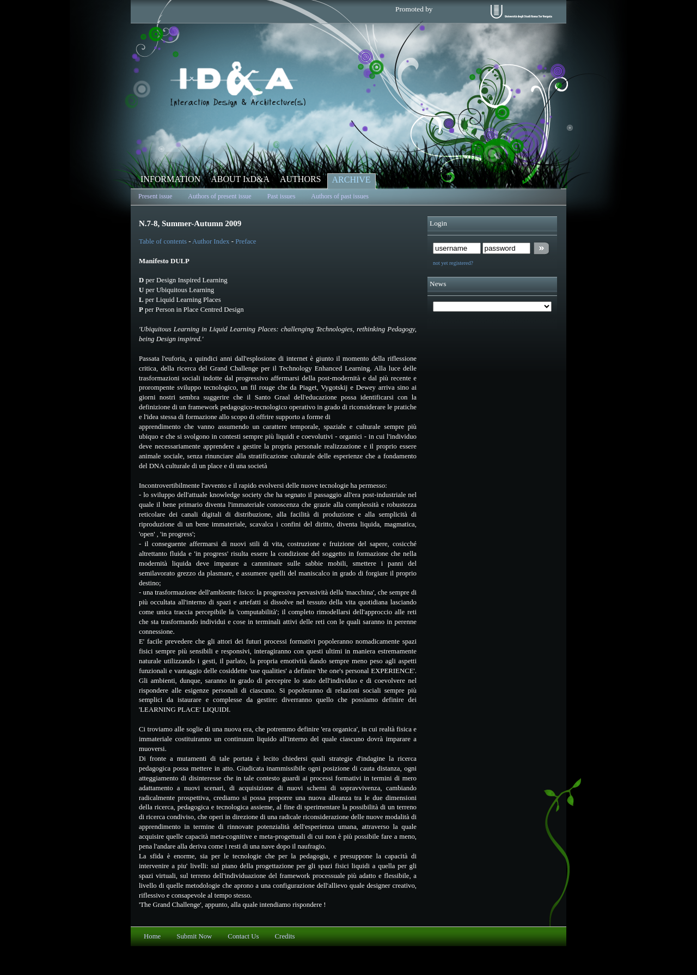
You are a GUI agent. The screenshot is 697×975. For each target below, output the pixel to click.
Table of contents (163, 241)
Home (152, 936)
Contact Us (243, 936)
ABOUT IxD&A (240, 179)
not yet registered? (453, 263)
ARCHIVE (351, 179)
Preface (245, 241)
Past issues (281, 196)
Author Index (211, 241)
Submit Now (194, 936)
